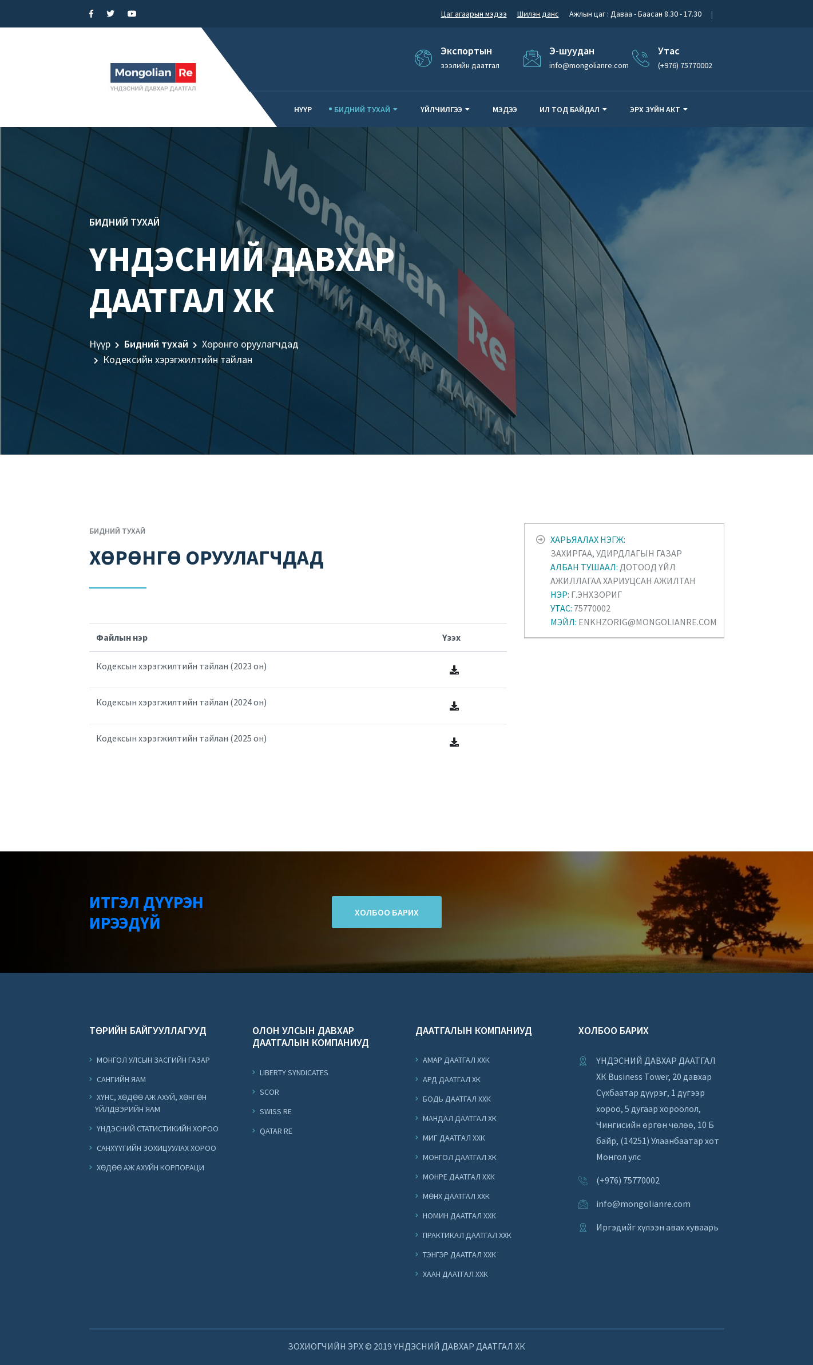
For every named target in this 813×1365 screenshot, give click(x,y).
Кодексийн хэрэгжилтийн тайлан (177, 359)
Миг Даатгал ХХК (453, 1138)
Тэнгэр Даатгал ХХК (458, 1254)
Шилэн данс (538, 14)
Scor (268, 1092)
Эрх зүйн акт (655, 109)
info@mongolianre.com (643, 1203)
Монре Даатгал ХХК (458, 1176)
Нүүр (303, 109)
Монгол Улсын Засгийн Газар (152, 1060)
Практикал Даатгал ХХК (466, 1235)
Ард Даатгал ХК (451, 1079)
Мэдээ (505, 109)
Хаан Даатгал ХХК (454, 1274)
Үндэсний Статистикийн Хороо (157, 1128)
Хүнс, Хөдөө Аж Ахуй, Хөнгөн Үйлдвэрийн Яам (151, 1103)
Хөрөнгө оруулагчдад (250, 343)
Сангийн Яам (120, 1079)
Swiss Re (275, 1111)
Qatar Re (275, 1131)
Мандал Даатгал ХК (459, 1118)
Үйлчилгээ (441, 109)
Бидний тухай (362, 109)
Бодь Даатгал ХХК (456, 1099)
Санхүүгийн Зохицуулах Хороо (155, 1148)
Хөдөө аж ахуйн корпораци (149, 1167)
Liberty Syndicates (293, 1072)
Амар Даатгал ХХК (455, 1060)
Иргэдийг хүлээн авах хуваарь (657, 1227)
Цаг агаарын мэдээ (474, 14)
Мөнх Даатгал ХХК (455, 1196)
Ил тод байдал (570, 109)
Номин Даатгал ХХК (458, 1215)
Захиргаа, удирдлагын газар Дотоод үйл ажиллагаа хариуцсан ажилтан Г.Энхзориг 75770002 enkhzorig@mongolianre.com (633, 581)
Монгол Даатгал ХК (459, 1157)
